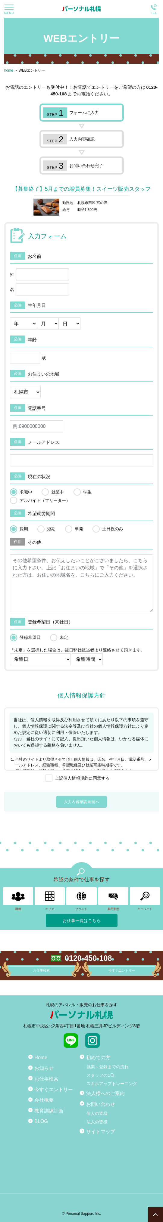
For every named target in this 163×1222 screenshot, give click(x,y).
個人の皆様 (97, 1113)
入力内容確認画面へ (81, 802)
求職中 (26, 492)
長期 (24, 528)
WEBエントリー (32, 70)
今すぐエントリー (53, 1089)
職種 (18, 899)
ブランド (81, 899)
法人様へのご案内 (105, 1093)
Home (40, 1057)
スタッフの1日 (100, 1075)
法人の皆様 (97, 1121)
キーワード (145, 899)
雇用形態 (113, 899)
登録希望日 (30, 637)
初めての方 (98, 1057)
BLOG (41, 1121)
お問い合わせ (100, 1104)
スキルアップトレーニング (111, 1083)
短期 (51, 528)
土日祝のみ (112, 528)
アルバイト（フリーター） (45, 500)
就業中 (57, 492)
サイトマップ (100, 1131)
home (8, 70)
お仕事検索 (46, 1078)
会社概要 (44, 1100)
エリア (50, 899)
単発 (79, 528)
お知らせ (44, 1068)
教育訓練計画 (48, 1110)
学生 (87, 492)
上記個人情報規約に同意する (82, 778)
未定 (64, 637)
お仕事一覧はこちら (82, 920)
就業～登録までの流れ (107, 1066)
